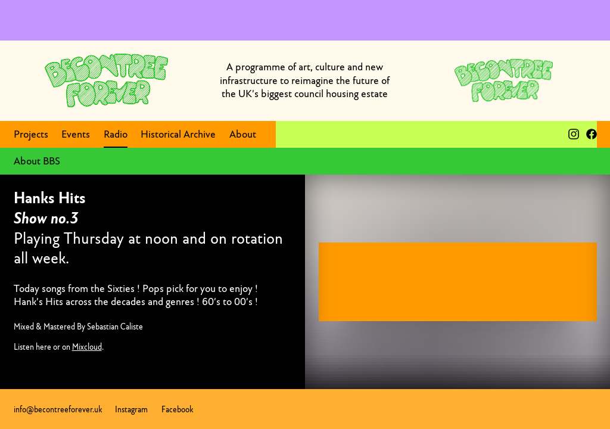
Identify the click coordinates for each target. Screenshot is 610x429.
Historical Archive (178, 134)
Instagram (131, 409)
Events (75, 134)
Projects (31, 134)
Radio (115, 134)
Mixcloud (87, 347)
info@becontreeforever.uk (58, 409)
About (242, 134)
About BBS (37, 161)
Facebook (177, 409)
